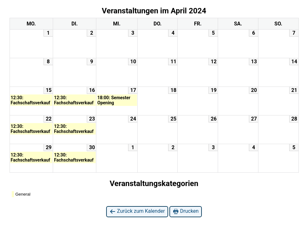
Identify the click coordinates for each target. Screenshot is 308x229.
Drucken (186, 211)
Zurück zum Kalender (137, 211)
